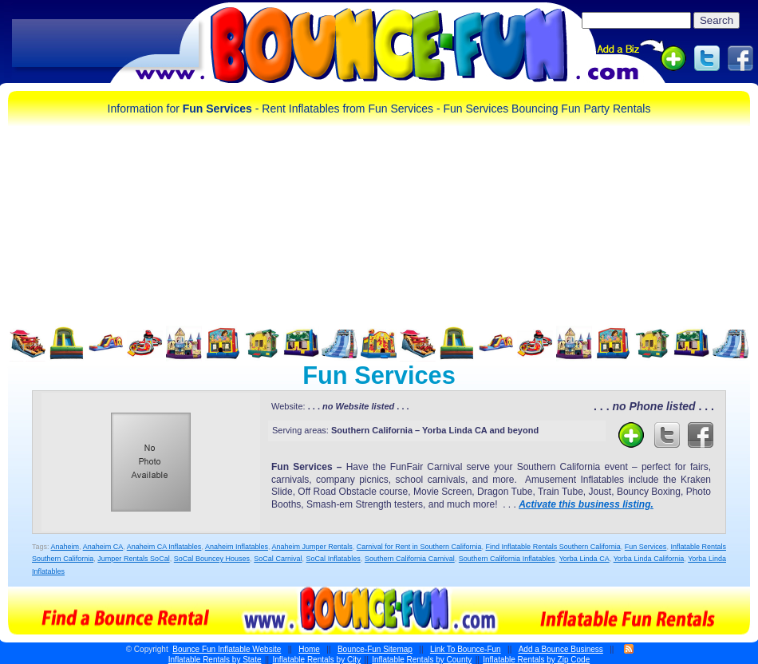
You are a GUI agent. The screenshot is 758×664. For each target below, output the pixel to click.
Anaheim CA (103, 547)
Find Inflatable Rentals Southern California (553, 547)
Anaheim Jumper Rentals (312, 547)
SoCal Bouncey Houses (212, 559)
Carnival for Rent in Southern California (419, 547)
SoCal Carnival (278, 559)
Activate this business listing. (586, 504)
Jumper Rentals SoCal (133, 559)
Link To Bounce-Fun (465, 649)
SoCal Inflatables (333, 559)
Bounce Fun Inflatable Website (226, 649)
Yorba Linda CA (584, 559)
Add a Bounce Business (561, 649)
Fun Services (646, 547)
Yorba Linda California (649, 559)
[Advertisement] (105, 44)
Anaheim (65, 547)
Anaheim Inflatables (236, 547)
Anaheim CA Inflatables (164, 547)
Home (309, 649)
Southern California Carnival (410, 559)
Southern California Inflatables (507, 559)
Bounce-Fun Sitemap (375, 649)
